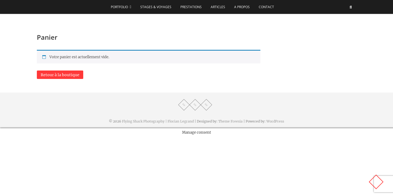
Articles (218, 7)
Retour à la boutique (60, 74)
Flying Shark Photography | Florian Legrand (158, 121)
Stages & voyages (155, 7)
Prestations (191, 7)
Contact (266, 7)
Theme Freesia (230, 121)
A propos (242, 7)
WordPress (275, 121)
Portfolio (119, 7)
